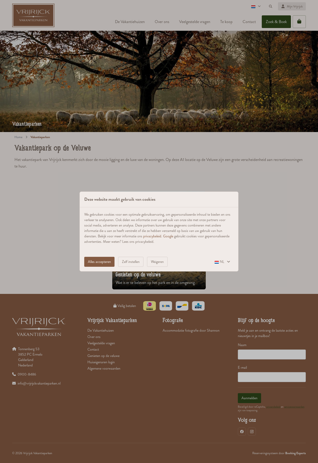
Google (168, 236)
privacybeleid (152, 236)
